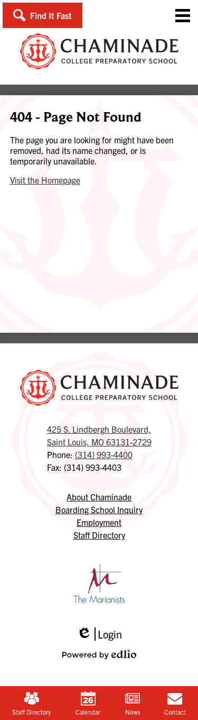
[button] (42, 15)
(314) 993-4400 (104, 454)
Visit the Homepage (45, 180)
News (132, 703)
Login (99, 634)
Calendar (88, 703)
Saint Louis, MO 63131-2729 (99, 435)
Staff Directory (31, 703)
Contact (175, 703)
